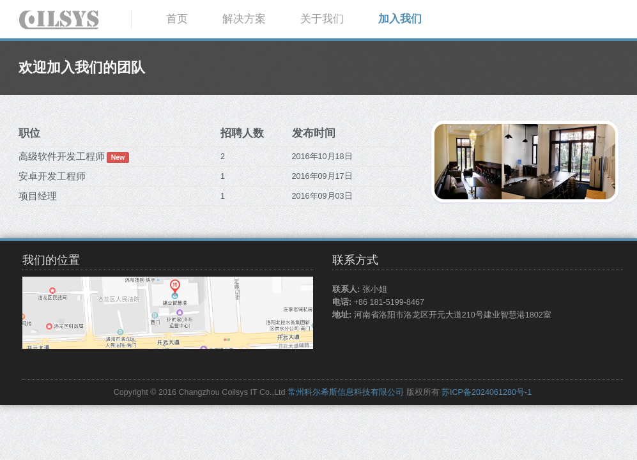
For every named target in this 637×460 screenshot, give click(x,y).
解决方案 (244, 19)
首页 (177, 19)
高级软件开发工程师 (62, 156)
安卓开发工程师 (52, 176)
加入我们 (400, 19)
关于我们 (322, 19)
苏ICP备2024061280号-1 (486, 392)
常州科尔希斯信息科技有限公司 (346, 392)
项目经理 (38, 195)
